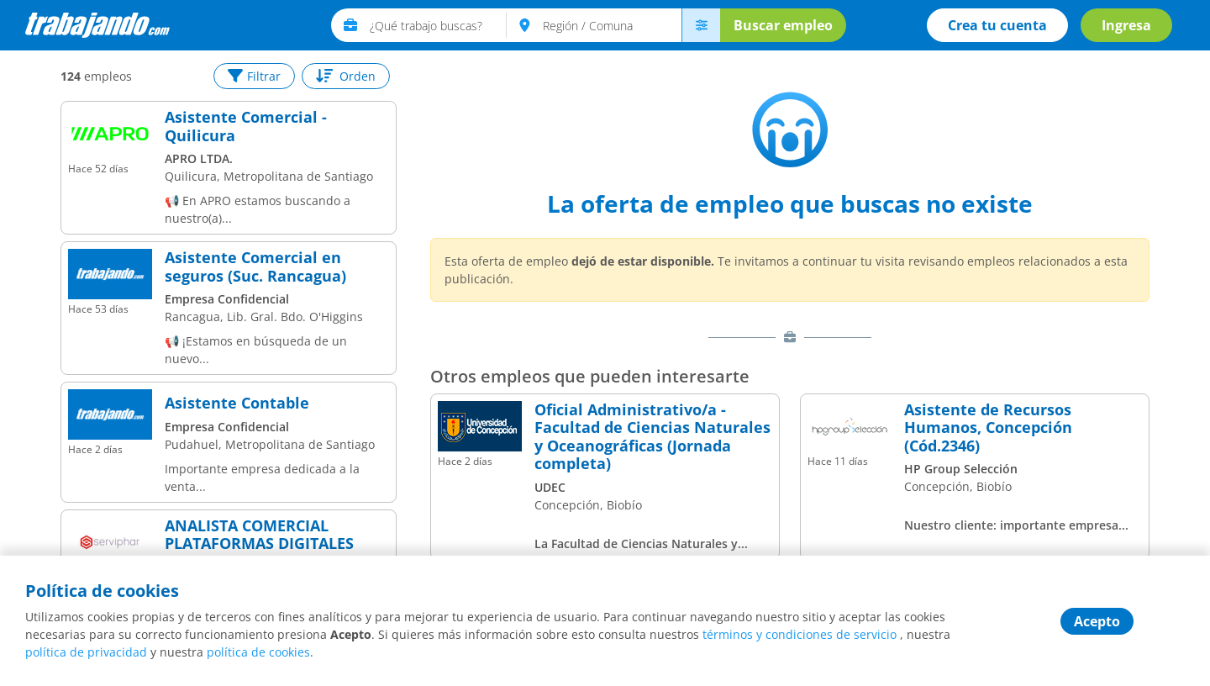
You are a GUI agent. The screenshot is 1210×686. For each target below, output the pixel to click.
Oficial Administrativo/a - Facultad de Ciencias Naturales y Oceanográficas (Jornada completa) (652, 437)
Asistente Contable (237, 403)
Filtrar (254, 76)
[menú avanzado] (700, 25)
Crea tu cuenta (997, 25)
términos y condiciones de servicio (799, 634)
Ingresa (1126, 25)
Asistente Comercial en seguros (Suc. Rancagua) (255, 267)
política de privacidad (86, 652)
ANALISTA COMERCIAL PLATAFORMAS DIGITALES (259, 535)
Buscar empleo (783, 25)
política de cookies (258, 652)
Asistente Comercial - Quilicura (246, 126)
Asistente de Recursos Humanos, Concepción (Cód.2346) (988, 428)
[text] (438, 25)
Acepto (1097, 621)
